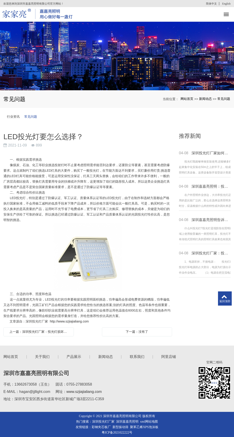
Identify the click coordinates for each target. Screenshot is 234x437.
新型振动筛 (120, 427)
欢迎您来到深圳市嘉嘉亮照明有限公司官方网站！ (33, 3)
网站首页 (187, 99)
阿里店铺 (168, 357)
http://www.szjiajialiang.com (69, 321)
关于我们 (42, 357)
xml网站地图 (149, 421)
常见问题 (223, 99)
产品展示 (73, 357)
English (226, 3)
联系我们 (137, 357)
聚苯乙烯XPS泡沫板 (144, 427)
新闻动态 (205, 99)
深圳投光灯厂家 (103, 421)
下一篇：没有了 (137, 331)
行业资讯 (13, 116)
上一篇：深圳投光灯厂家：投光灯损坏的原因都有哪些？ (39, 331)
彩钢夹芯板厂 (101, 427)
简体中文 (211, 3)
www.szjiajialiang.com (84, 392)
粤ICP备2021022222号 (117, 432)
